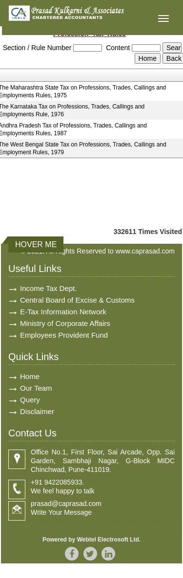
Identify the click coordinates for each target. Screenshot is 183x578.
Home (30, 376)
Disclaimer (37, 411)
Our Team (36, 388)
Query (30, 400)
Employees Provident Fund (64, 335)
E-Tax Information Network (63, 311)
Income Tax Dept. (48, 288)
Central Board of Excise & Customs (77, 300)
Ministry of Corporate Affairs (65, 323)
